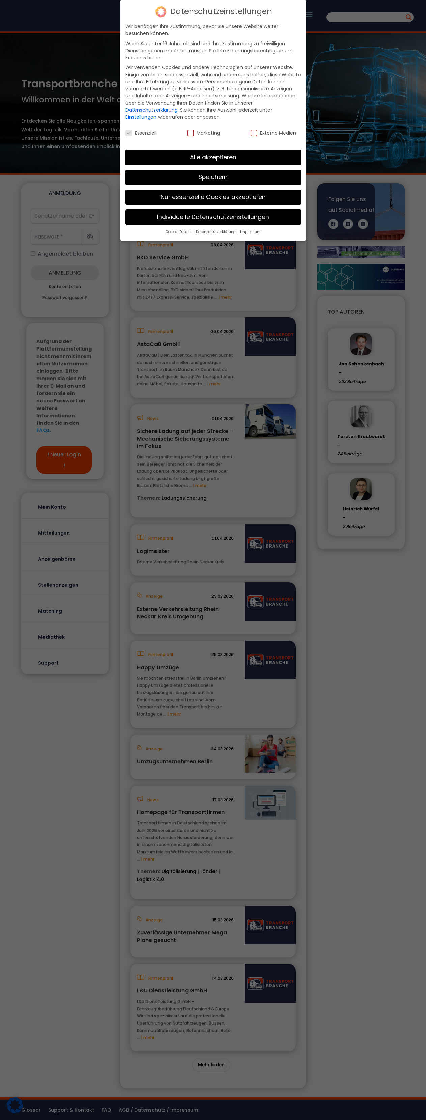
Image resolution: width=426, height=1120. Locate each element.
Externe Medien (273, 133)
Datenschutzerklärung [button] (216, 231)
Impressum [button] (250, 231)
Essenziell (141, 133)
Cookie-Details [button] (179, 231)
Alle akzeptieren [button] (213, 157)
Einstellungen (141, 117)
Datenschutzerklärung (151, 110)
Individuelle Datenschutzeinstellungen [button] (213, 217)
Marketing (203, 133)
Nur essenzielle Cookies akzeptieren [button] (213, 197)
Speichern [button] (213, 177)
